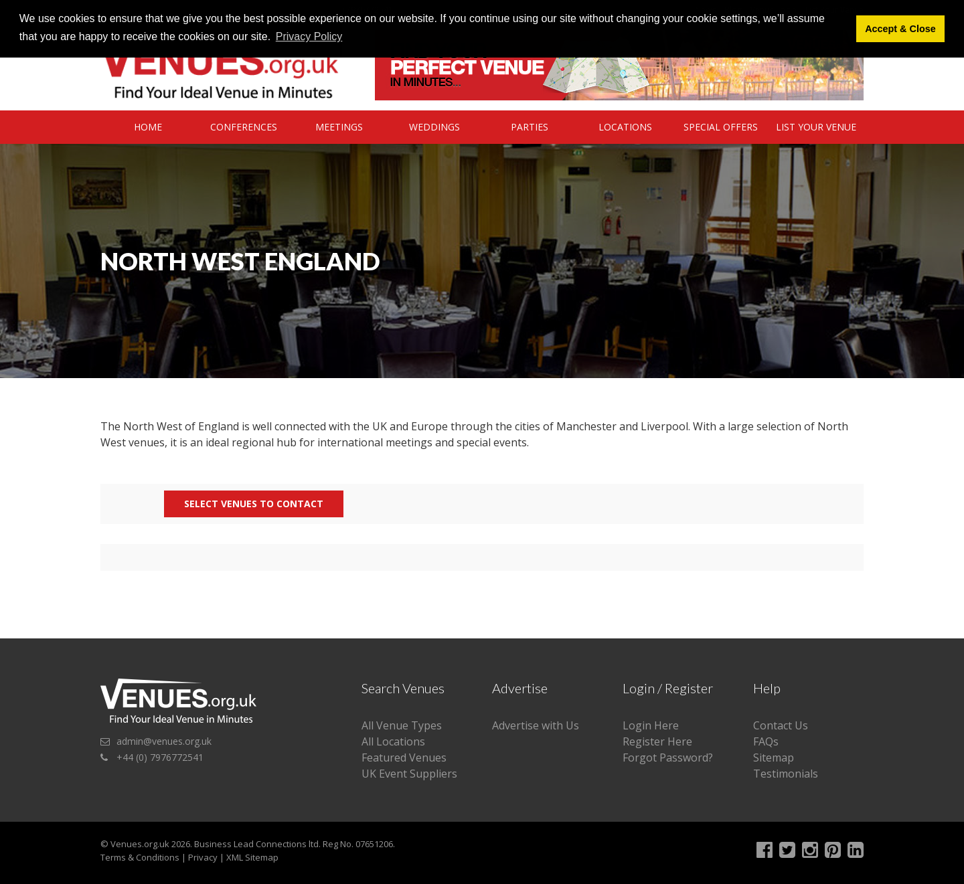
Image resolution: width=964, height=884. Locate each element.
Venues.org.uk (139, 844)
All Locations (393, 741)
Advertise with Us (535, 725)
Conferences (243, 126)
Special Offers (721, 126)
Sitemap (773, 757)
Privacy (203, 857)
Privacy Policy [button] (309, 36)
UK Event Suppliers (409, 773)
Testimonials (785, 773)
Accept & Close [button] (900, 28)
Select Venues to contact (253, 503)
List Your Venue (816, 126)
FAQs (766, 741)
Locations (625, 126)
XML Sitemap (252, 857)
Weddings (434, 126)
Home (148, 126)
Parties (529, 126)
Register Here (657, 741)
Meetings (339, 126)
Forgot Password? (668, 757)
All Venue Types (402, 725)
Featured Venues (404, 757)
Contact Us (780, 725)
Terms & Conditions (139, 857)
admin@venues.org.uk (164, 741)
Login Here (651, 725)
